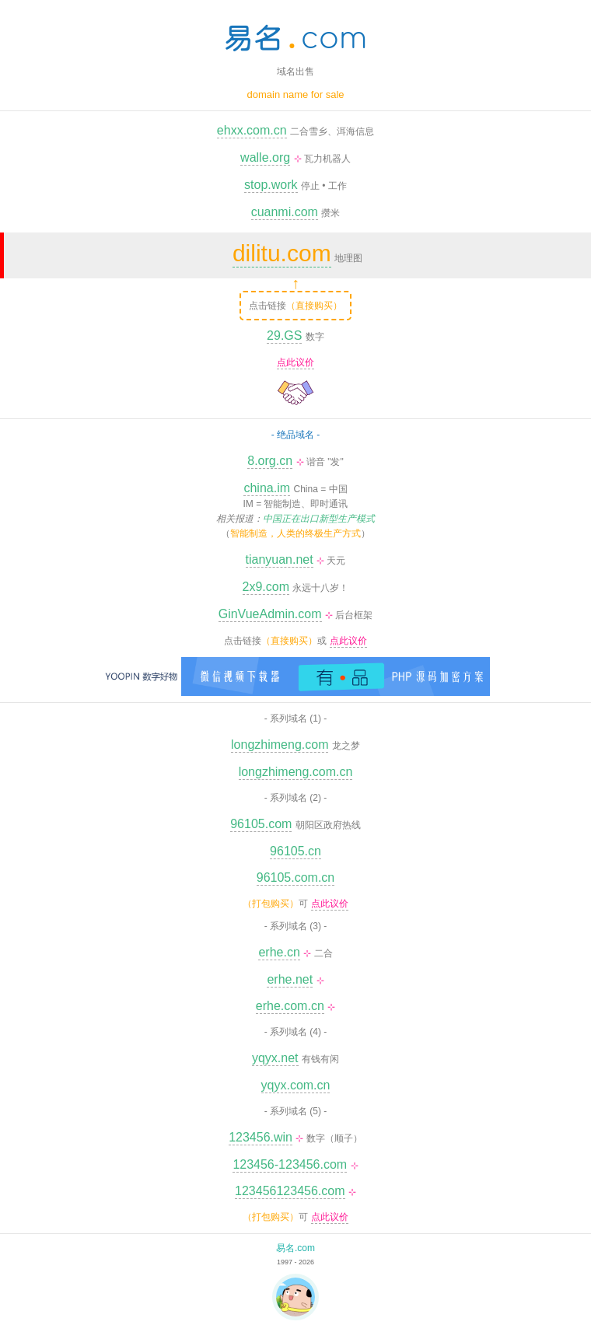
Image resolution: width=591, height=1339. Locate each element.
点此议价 (295, 362)
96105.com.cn (296, 877)
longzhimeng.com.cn (296, 771)
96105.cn (295, 851)
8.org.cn (269, 460)
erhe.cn (278, 952)
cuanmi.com (284, 212)
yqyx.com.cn (295, 1085)
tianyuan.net (279, 559)
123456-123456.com (290, 1164)
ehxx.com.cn (252, 130)
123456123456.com (289, 1190)
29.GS (284, 335)
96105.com (261, 823)
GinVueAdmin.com (270, 614)
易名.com (295, 1248)
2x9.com (266, 586)
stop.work (270, 184)
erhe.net (290, 979)
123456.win (260, 1137)
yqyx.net (275, 1058)
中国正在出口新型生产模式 (319, 518)
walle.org (265, 157)
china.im (266, 488)
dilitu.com (282, 253)
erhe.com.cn (290, 1005)
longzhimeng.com (279, 744)
